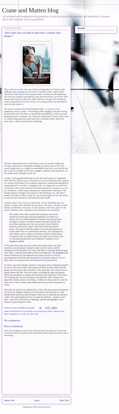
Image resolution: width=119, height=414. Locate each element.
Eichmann (61, 99)
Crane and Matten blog (30, 10)
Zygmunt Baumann (56, 250)
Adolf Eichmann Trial (17, 311)
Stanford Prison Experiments (45, 260)
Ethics (50, 311)
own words (18, 89)
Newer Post (9, 400)
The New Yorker (29, 102)
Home (37, 400)
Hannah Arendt (45, 92)
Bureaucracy (42, 311)
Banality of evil (31, 311)
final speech (56, 208)
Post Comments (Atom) (41, 407)
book (16, 250)
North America (19, 94)
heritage (7, 166)
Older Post (64, 400)
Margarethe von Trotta (17, 314)
